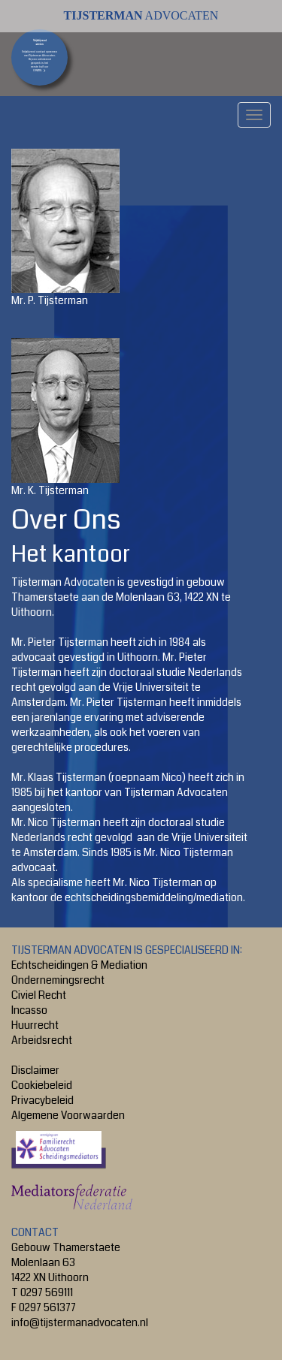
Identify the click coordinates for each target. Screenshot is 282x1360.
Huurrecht (35, 1025)
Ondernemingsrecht (58, 980)
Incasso (29, 1010)
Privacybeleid (42, 1100)
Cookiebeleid (41, 1085)
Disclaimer (35, 1070)
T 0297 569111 (42, 1292)
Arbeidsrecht (41, 1040)
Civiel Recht (38, 995)
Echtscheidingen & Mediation (79, 965)
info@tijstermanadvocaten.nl (79, 1322)
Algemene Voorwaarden (68, 1115)
